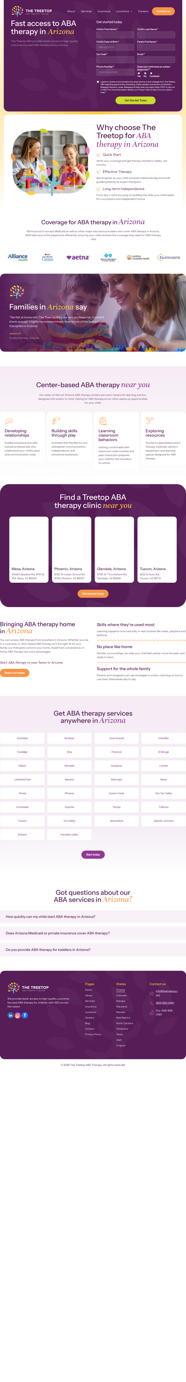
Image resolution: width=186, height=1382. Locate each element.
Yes (139, 76)
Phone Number (105, 66)
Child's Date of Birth (107, 41)
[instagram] (18, 1015)
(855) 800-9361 (165, 1003)
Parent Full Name (147, 41)
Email (141, 54)
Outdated (154, 76)
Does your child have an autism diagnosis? (153, 68)
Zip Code (102, 54)
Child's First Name (107, 29)
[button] (93, 916)
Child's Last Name (147, 29)
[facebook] (25, 1015)
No (145, 76)
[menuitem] (68, 11)
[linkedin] (10, 1015)
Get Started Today (136, 100)
